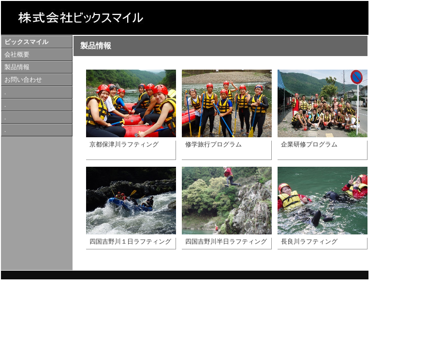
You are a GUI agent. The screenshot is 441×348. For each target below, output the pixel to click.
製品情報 (16, 67)
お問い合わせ (23, 79)
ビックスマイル (26, 42)
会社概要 (16, 54)
